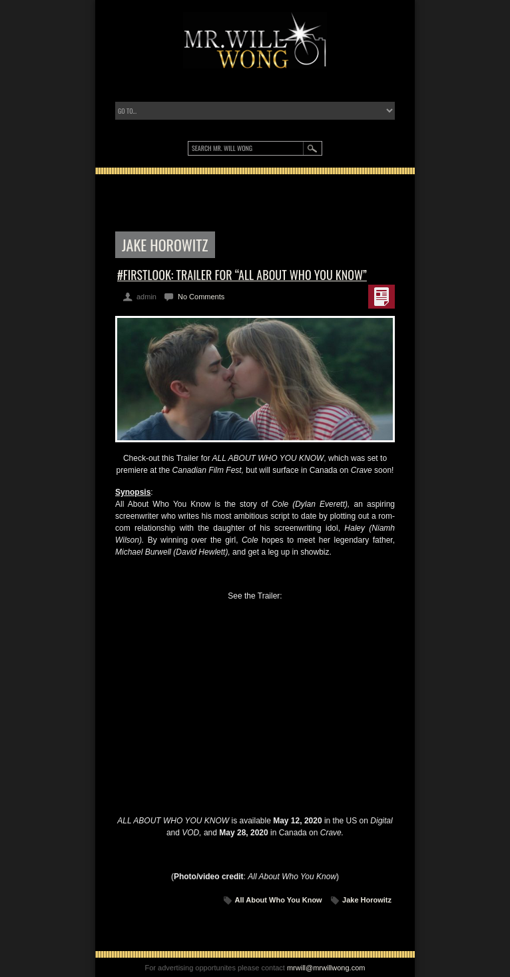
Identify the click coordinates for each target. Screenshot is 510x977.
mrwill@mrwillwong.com (326, 968)
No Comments (201, 297)
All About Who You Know (278, 900)
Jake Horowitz (366, 900)
